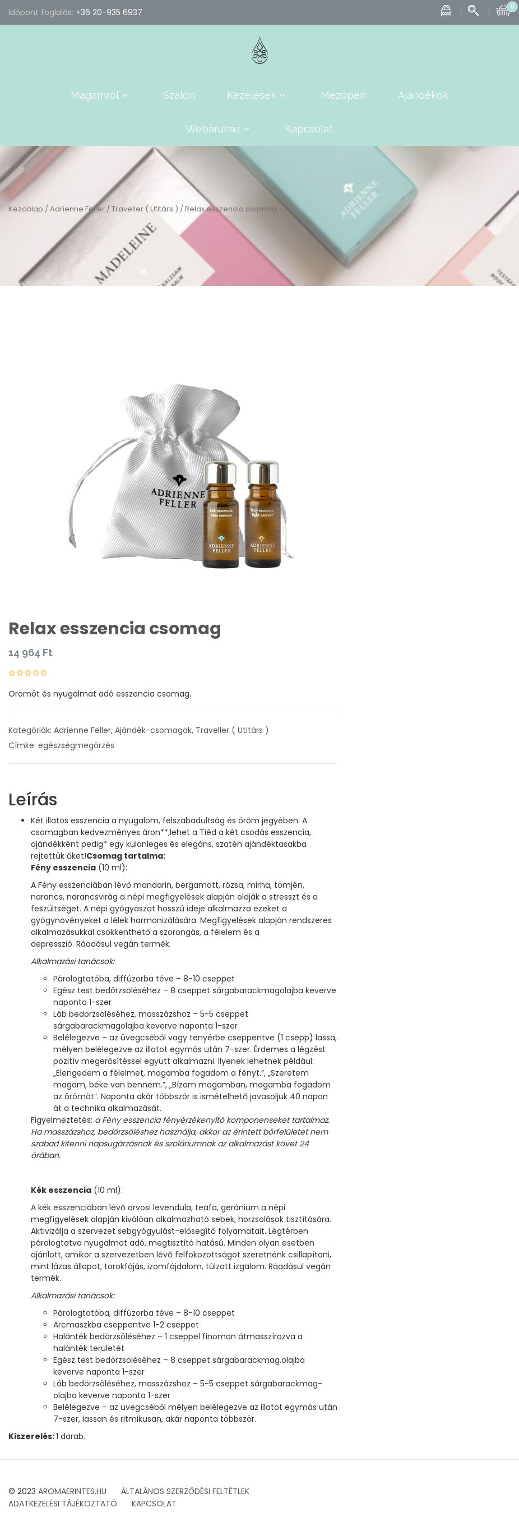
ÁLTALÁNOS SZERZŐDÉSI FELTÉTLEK (185, 1491)
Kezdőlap (25, 209)
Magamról (101, 95)
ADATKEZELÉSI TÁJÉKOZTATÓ (62, 1503)
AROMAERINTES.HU (72, 1491)
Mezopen (343, 95)
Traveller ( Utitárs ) (145, 209)
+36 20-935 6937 (109, 12)
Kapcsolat (309, 129)
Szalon (179, 95)
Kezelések (258, 95)
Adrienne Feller (77, 209)
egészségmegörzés (76, 745)
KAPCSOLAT (154, 1503)
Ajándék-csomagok (153, 730)
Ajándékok (423, 95)
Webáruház (219, 129)
